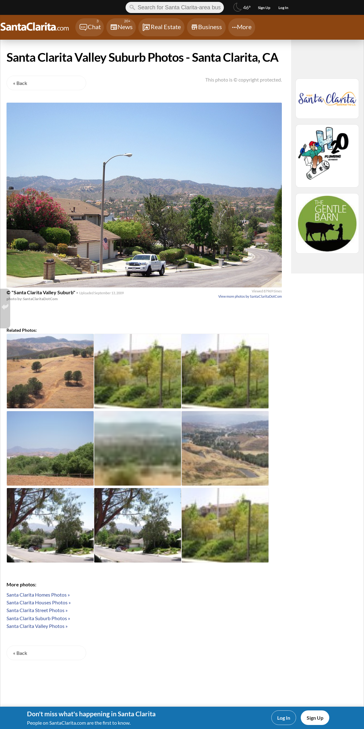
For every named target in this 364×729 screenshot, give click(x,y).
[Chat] (89, 27)
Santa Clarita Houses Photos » (39, 602)
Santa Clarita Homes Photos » (38, 595)
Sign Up (315, 718)
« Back (20, 83)
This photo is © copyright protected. (243, 79)
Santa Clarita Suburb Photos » (38, 618)
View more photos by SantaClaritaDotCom (250, 296)
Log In (283, 718)
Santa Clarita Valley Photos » (37, 626)
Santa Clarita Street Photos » (37, 610)
